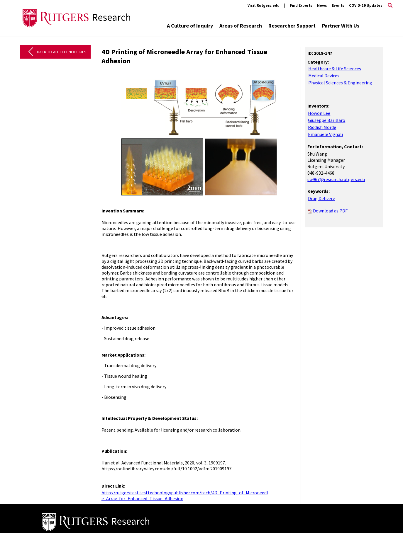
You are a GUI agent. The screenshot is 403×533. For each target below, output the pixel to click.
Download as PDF (330, 211)
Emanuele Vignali (325, 134)
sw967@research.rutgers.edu (336, 179)
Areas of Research (240, 25)
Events (338, 5)
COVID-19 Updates (365, 5)
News (322, 5)
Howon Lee (319, 113)
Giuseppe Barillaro (326, 120)
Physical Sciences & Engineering (340, 83)
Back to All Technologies (62, 52)
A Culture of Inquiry (190, 25)
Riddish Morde (322, 127)
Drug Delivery (321, 198)
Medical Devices (323, 76)
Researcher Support (292, 25)
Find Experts (301, 5)
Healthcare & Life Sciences (334, 68)
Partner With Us (340, 25)
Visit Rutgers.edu (264, 5)
